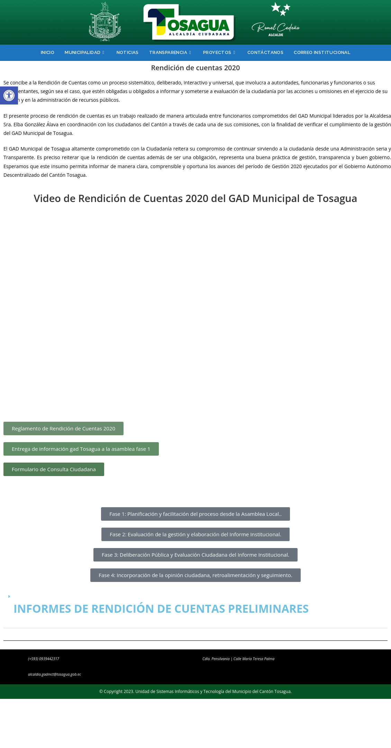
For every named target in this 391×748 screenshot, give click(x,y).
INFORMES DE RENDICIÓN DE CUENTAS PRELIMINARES (161, 608)
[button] (9, 95)
